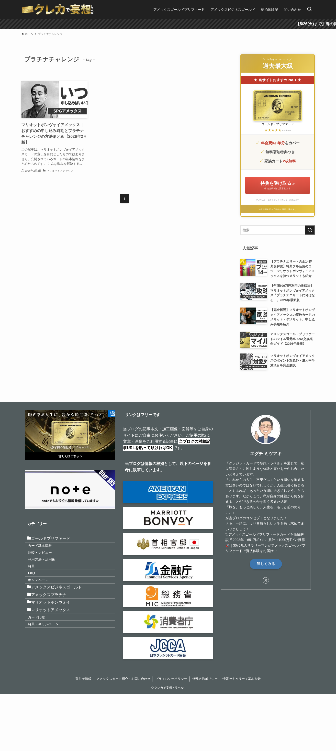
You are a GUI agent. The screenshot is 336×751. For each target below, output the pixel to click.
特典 (37, 583)
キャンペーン (44, 604)
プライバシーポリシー (171, 692)
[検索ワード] (277, 230)
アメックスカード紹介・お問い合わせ (123, 692)
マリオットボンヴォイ (52, 638)
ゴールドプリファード (52, 540)
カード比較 (42, 661)
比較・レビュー (46, 562)
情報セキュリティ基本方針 (242, 692)
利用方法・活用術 (47, 572)
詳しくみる (266, 564)
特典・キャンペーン (49, 671)
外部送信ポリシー (205, 692)
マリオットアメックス (52, 649)
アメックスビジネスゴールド (58, 615)
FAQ (37, 593)
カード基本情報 (46, 551)
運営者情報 (83, 692)
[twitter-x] (266, 580)
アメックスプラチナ (50, 626)
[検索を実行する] (310, 230)
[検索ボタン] (309, 9)
